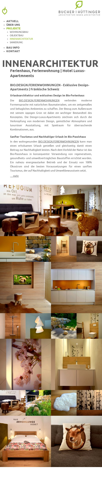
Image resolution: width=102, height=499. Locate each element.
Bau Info (13, 47)
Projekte (13, 28)
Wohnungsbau (19, 32)
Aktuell (12, 21)
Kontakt (13, 51)
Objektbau (17, 35)
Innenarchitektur (21, 38)
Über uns (13, 24)
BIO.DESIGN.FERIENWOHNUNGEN (39, 100)
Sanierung (16, 42)
